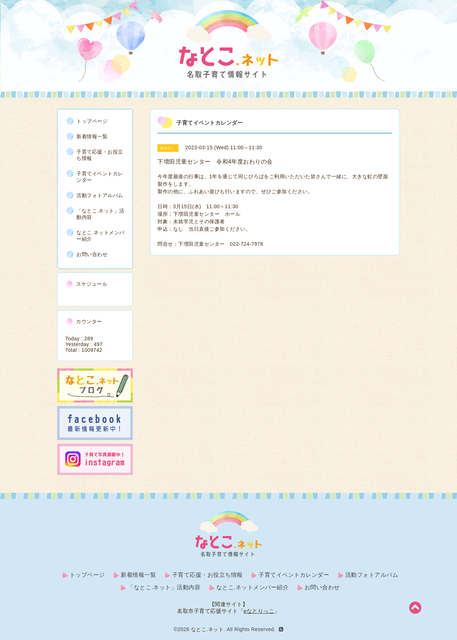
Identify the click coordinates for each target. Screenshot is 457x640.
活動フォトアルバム (99, 195)
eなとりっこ (258, 611)
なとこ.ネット (207, 629)
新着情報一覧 (91, 136)
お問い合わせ (91, 254)
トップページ (91, 121)
